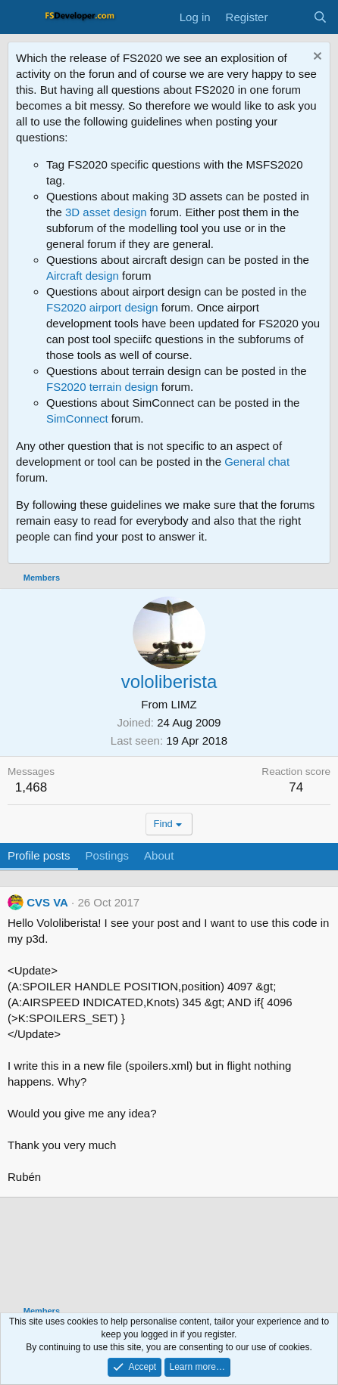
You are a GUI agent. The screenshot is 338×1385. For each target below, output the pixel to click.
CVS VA (47, 902)
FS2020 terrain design (102, 386)
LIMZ (184, 704)
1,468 (31, 787)
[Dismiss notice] (315, 58)
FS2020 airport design (102, 307)
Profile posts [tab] (39, 855)
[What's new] (290, 17)
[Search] (320, 17)
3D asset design (106, 212)
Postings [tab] (108, 855)
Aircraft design (82, 275)
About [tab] (159, 855)
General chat (256, 461)
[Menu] (21, 17)
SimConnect (77, 418)
